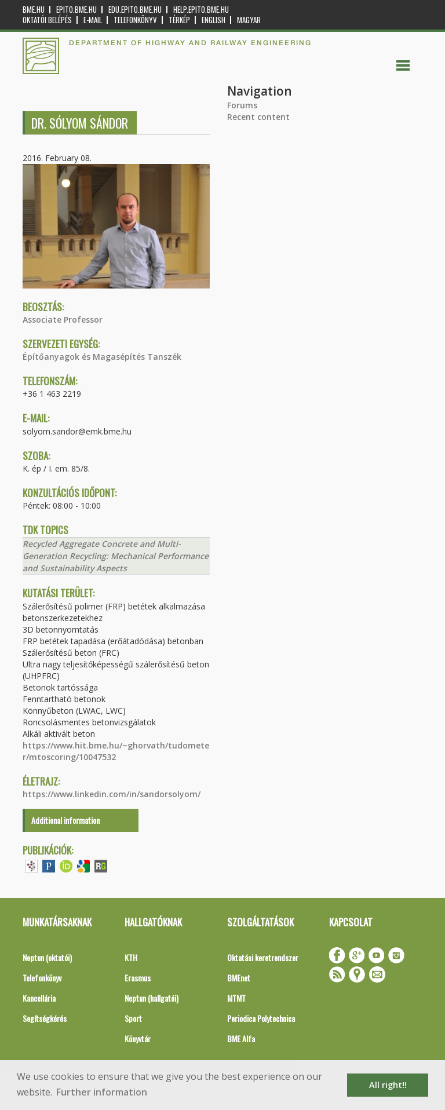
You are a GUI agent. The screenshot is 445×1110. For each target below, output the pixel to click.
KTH (131, 957)
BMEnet (238, 978)
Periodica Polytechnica (261, 1018)
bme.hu (34, 9)
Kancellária (39, 998)
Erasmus (138, 978)
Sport (133, 1018)
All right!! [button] (388, 1084)
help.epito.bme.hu (201, 9)
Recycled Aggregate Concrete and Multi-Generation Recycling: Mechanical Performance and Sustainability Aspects (116, 556)
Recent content (258, 116)
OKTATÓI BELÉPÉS (47, 20)
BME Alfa (241, 1038)
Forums (242, 105)
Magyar (249, 20)
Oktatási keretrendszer (262, 957)
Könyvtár (138, 1038)
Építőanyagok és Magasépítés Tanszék (102, 356)
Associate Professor (63, 319)
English (213, 20)
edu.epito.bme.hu (135, 9)
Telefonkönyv (135, 20)
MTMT (236, 998)
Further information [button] (101, 1092)
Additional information (65, 820)
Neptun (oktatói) (47, 957)
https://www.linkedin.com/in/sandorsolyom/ (111, 793)
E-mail (92, 20)
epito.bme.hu (76, 9)
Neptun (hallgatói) (151, 998)
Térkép (179, 20)
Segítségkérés (45, 1018)
